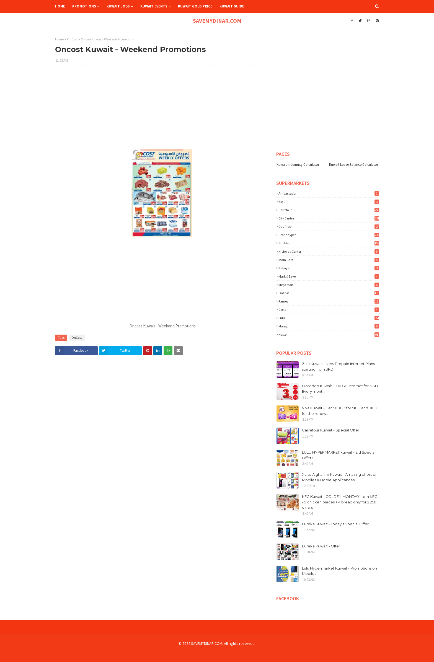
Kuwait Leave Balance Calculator (353, 164)
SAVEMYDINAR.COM (217, 20)
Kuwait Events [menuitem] (153, 6)
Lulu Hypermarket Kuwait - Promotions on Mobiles (339, 571)
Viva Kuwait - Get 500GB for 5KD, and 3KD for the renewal (339, 411)
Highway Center (328, 251)
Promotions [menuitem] (84, 6)
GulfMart (328, 243)
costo (328, 309)
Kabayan (328, 268)
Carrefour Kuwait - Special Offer (330, 430)
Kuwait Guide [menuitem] (231, 6)
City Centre (328, 218)
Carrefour (328, 210)
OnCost (72, 39)
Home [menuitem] (60, 6)
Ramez (328, 301)
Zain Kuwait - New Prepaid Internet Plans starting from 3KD (338, 366)
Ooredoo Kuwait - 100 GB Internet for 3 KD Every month (340, 389)
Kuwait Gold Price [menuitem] (195, 6)
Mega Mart (328, 285)
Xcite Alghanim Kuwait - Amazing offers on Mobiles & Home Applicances (340, 477)
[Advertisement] (161, 110)
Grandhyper (328, 235)
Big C (328, 202)
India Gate (328, 260)
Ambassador (328, 193)
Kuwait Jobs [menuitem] (118, 6)
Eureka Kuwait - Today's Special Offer (335, 524)
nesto (328, 334)
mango (328, 326)
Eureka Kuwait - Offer (321, 546)
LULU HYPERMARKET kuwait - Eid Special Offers (338, 455)
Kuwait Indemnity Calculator (298, 164)
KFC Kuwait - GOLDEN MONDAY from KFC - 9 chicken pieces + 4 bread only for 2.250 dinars (339, 502)
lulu (328, 318)
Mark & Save (328, 276)
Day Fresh (328, 226)
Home (59, 39)
